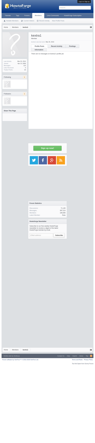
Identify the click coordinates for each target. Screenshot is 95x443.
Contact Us (60, 356)
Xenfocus (17, 356)
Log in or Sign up (84, 1)
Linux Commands (53, 15)
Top (87, 356)
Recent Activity (44, 21)
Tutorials (8, 15)
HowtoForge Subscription (73, 15)
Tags (17, 15)
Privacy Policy (88, 359)
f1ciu (63, 215)
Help (68, 356)
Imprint (74, 356)
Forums (27, 15)
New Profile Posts (58, 21)
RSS (91, 356)
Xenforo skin (7, 356)
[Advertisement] (26, 266)
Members (38, 15)
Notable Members (12, 21)
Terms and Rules (77, 359)
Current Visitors (29, 21)
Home (81, 356)
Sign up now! (47, 148)
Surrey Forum (89, 363)
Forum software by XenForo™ (20, 359)
